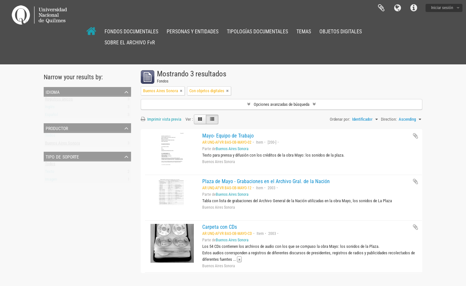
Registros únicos (59, 100)
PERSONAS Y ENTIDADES (192, 31)
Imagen (51, 180)
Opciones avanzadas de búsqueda (281, 104)
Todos (50, 136)
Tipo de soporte (62, 156)
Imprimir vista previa (161, 119)
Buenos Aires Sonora (62, 144)
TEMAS (303, 31)
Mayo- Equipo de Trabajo (228, 136)
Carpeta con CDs (219, 227)
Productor (57, 128)
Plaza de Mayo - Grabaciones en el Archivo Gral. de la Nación (266, 181)
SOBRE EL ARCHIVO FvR (130, 42)
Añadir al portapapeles (415, 136)
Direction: (389, 119)
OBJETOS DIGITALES (340, 31)
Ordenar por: (340, 119)
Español (51, 116)
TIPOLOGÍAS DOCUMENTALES (257, 31)
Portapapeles (381, 8)
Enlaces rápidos (413, 8)
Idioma (397, 8)
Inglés (50, 108)
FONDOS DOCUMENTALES (131, 31)
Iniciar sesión (442, 7)
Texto (49, 172)
